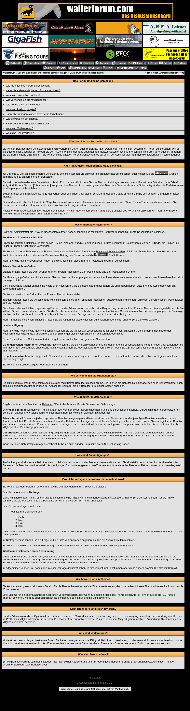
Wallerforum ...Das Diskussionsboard (22, 73)
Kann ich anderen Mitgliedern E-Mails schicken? (33, 90)
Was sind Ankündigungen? (21, 109)
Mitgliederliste (15, 382)
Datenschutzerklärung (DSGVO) (95, 682)
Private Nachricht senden (110, 251)
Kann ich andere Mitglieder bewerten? (27, 123)
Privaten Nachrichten (78, 210)
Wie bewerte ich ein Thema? (22, 118)
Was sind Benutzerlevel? (20, 132)
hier (66, 213)
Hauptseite (90, 444)
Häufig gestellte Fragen (55, 73)
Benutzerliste (107, 173)
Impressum (95, 677)
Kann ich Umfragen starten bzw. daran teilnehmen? (35, 114)
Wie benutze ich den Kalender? (23, 104)
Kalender (47, 404)
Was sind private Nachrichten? (23, 95)
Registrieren (176, 73)
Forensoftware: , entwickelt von (95, 689)
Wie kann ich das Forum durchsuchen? (28, 85)
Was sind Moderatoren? (19, 128)
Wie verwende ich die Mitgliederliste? (27, 99)
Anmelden (164, 73)
